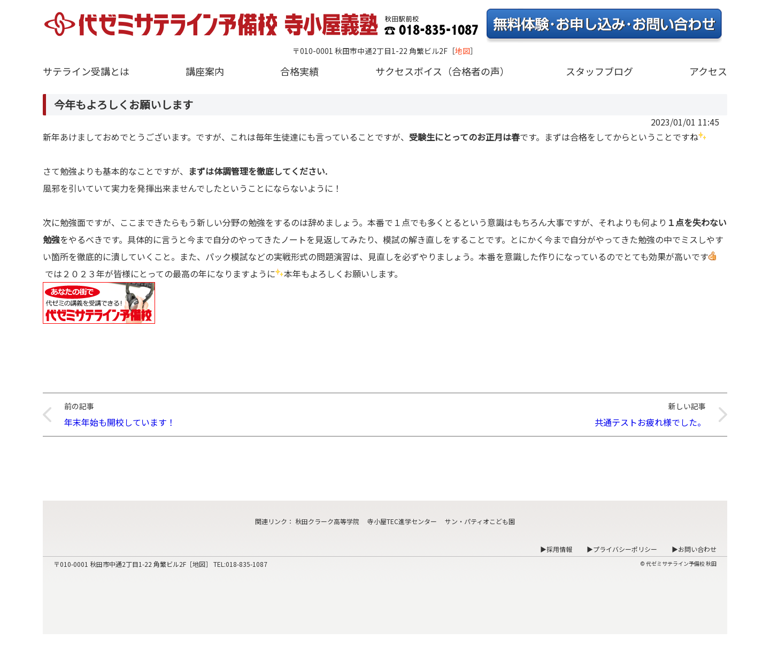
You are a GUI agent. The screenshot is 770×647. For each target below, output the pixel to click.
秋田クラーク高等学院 (327, 521)
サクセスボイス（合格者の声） (442, 71)
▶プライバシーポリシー (622, 549)
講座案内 (205, 71)
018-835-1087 (246, 563)
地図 (462, 50)
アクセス (708, 71)
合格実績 (299, 71)
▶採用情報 (556, 549)
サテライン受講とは (86, 71)
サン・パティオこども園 (480, 521)
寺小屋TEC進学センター (402, 521)
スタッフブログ (599, 71)
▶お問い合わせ (694, 549)
